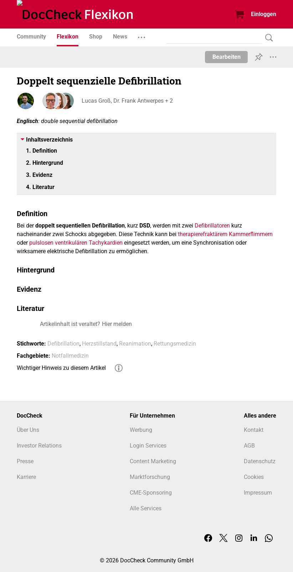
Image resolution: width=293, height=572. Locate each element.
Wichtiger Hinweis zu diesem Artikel (61, 367)
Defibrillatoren (212, 225)
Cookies (254, 477)
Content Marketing (153, 461)
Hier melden (117, 324)
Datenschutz (260, 461)
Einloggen (263, 14)
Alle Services (145, 508)
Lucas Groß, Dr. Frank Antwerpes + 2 (126, 100)
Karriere (26, 477)
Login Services (148, 445)
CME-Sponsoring (151, 492)
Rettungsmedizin (175, 343)
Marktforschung (150, 477)
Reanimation (135, 343)
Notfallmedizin (70, 355)
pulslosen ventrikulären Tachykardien (76, 242)
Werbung (141, 430)
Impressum (258, 492)
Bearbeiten (226, 56)
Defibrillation (63, 343)
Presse (25, 461)
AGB (249, 445)
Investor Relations (39, 445)
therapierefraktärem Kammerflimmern (225, 234)
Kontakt (253, 430)
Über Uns (28, 430)
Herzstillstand (99, 343)
